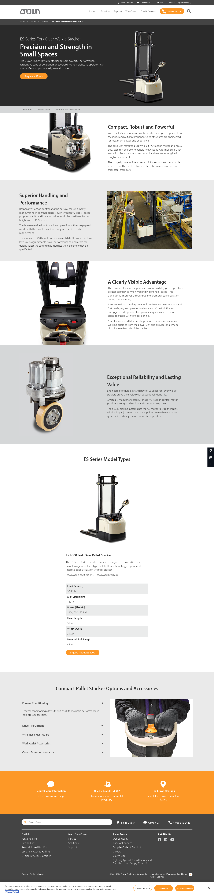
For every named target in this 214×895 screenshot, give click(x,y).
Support (118, 11)
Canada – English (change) (179, 2)
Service (72, 838)
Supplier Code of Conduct (127, 847)
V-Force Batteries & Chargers (37, 856)
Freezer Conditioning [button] (35, 703)
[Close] (209, 888)
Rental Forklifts (29, 838)
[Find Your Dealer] (210, 451)
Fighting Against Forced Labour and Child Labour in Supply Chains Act (132, 861)
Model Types (44, 109)
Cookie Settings (157, 876)
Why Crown (131, 11)
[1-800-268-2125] (172, 11)
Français (158, 2)
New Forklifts (28, 843)
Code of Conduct (122, 843)
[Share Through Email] (210, 464)
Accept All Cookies (185, 888)
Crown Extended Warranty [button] (38, 752)
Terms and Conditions (177, 874)
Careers (117, 851)
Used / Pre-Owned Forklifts (36, 851)
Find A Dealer (125, 2)
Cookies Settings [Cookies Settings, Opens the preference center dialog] (143, 888)
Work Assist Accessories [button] (36, 743)
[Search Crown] (67, 822)
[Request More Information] (210, 457)
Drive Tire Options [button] (33, 725)
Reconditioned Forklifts (34, 847)
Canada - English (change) (33, 874)
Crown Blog (119, 856)
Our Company (120, 838)
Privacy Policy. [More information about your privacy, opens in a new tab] (11, 892)
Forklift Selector (148, 11)
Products (93, 11)
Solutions (105, 11)
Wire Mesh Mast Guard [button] (35, 734)
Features (27, 109)
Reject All (163, 888)
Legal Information (157, 874)
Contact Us (143, 2)
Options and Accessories (68, 109)
